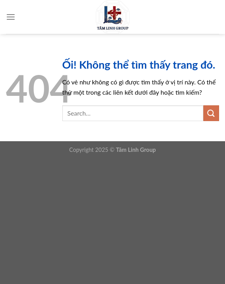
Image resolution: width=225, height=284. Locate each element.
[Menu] (10, 16)
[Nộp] (211, 113)
